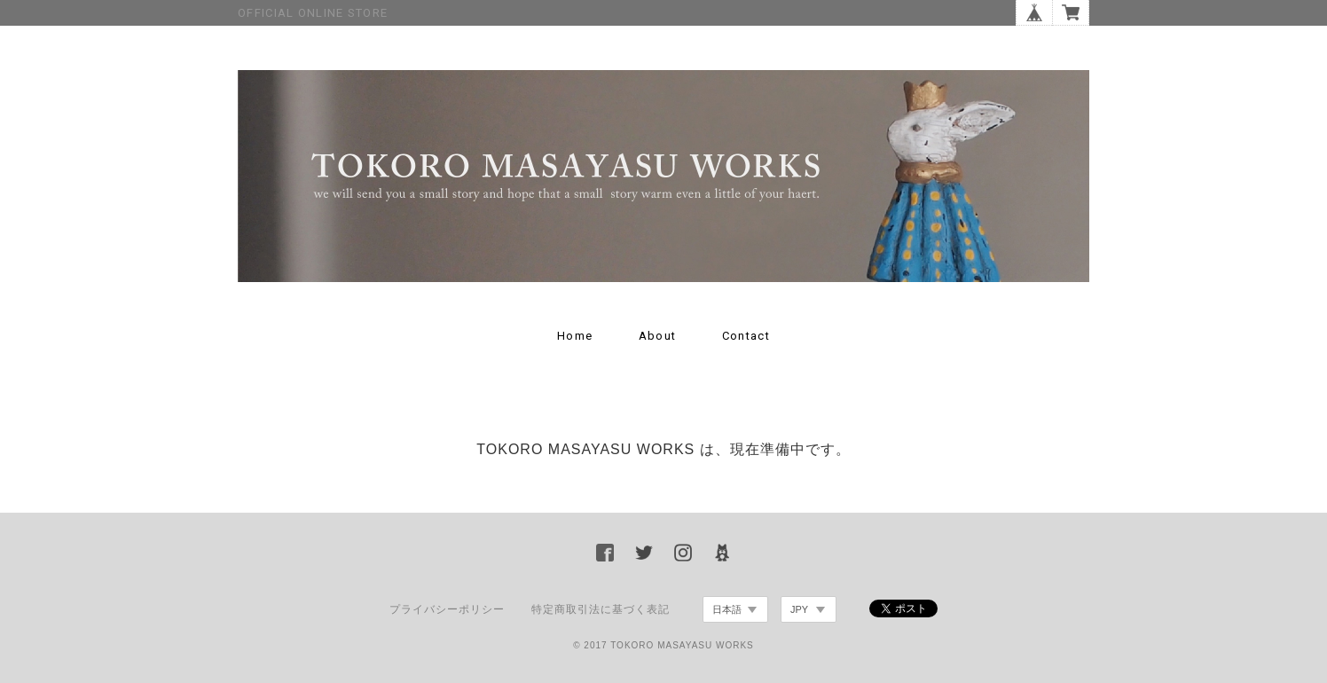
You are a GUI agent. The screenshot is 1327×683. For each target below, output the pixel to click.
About (658, 335)
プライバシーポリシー (447, 609)
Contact (746, 335)
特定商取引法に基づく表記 (600, 609)
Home (575, 335)
